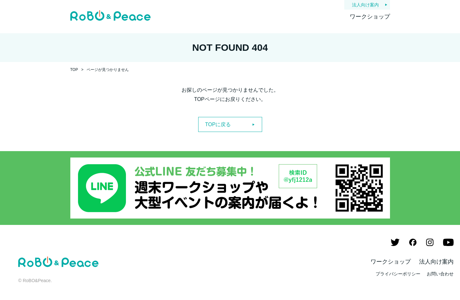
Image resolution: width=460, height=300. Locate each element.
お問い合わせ (440, 273)
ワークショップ (370, 16)
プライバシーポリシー (398, 273)
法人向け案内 (365, 4)
